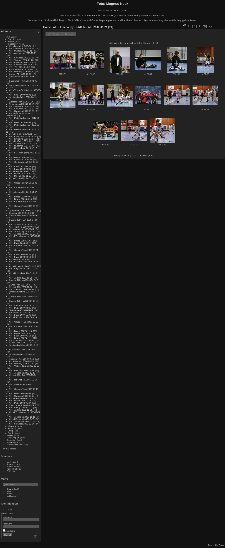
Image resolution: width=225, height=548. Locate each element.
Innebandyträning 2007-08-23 (23, 291)
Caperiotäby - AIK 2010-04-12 (23, 76)
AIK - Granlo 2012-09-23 (20, 159)
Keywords (11, 489)
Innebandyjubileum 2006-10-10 (23, 345)
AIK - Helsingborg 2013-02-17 (23, 148)
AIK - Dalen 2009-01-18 (20, 176)
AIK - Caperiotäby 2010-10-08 (23, 183)
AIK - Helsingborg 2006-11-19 (23, 380)
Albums (6, 31)
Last (151, 155)
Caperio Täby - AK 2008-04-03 (23, 220)
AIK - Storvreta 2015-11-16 (21, 48)
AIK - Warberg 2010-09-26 (21, 71)
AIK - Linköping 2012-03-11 (22, 141)
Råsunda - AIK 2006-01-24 (21, 405)
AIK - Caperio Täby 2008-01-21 (23, 261)
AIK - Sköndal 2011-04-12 (21, 64)
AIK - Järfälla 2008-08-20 (20, 224)
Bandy (11, 433)
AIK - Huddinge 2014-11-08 (22, 146)
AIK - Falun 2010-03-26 (20, 169)
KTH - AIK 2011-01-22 (19, 67)
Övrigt (10, 430)
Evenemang (12, 442)
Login (9, 509)
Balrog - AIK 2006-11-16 (20, 342)
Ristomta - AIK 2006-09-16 (21, 359)
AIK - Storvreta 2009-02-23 (21, 111)
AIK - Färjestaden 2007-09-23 (23, 317)
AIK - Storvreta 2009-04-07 (21, 106)
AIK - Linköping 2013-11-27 (22, 139)
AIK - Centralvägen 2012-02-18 (23, 162)
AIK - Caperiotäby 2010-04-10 (23, 187)
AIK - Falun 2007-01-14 (20, 336)
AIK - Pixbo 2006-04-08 (20, 393)
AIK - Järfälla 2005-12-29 (20, 410)
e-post (109, 20)
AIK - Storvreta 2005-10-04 (21, 424)
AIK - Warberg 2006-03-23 (21, 361)
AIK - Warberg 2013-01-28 (21, 60)
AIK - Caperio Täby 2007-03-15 (23, 326)
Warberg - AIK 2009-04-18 (21, 102)
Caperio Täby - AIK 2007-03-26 (23, 296)
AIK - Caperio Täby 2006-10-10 (23, 389)
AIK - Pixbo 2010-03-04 (20, 122)
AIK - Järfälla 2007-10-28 (20, 278)
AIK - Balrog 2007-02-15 (20, 331)
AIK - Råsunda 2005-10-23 (21, 419)
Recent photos (13, 464)
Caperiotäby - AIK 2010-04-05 (23, 81)
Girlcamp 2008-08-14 (19, 213)
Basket (11, 41)
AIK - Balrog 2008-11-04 (20, 241)
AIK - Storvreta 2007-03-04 (21, 305)
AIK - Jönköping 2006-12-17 (22, 373)
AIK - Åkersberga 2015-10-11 (22, 53)
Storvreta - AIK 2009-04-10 (21, 104)
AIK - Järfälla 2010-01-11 (20, 143)
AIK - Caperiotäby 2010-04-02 (23, 192)
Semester (11, 440)
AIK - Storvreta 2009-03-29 (21, 108)
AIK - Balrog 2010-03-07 (20, 196)
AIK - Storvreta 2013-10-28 (21, 57)
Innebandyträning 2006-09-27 (23, 354)
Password (7, 524)
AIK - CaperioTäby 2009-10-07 (23, 201)
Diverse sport (13, 437)
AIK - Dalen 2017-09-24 (20, 46)
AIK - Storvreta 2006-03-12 (21, 396)
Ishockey (12, 426)
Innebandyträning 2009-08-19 (23, 97)
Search (10, 491)
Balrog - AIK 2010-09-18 (20, 74)
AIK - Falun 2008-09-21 (20, 243)
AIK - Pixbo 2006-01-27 (20, 403)
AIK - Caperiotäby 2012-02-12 (23, 178)
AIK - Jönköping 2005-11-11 (22, 417)
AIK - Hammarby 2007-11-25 (22, 266)
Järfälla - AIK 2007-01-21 (21, 310)
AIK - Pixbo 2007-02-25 (20, 308)
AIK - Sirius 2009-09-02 (20, 95)
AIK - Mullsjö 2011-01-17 (20, 134)
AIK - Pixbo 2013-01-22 (20, 62)
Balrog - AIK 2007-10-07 (20, 285)
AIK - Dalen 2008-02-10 (20, 259)
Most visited (12, 462)
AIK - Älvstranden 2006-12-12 (23, 384)
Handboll (12, 428)
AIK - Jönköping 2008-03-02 (22, 234)
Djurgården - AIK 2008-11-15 (22, 210)
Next (145, 155)
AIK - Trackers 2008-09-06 (21, 227)
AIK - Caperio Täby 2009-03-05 (23, 206)
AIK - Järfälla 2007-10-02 (20, 287)
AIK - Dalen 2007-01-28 (20, 333)
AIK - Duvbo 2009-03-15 (20, 199)
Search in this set (63, 34)
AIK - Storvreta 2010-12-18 (21, 69)
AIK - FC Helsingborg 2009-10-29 (24, 152)
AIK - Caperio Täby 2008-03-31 (23, 250)
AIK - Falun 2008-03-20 (20, 254)
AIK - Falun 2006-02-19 (20, 398)
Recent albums (14, 466)
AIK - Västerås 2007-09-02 (21, 289)
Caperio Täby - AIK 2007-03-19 (23, 301)
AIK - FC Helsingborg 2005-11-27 (24, 412)
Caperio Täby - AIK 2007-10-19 (23, 280)
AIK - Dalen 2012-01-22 (20, 173)
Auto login (9, 531)
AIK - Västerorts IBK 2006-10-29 (24, 366)
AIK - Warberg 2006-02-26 (21, 363)
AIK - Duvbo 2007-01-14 (20, 338)
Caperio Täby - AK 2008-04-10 (23, 215)
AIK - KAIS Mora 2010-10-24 (22, 136)
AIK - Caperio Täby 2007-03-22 (23, 322)
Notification (12, 496)
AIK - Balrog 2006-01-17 (20, 407)
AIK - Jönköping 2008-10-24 (22, 231)
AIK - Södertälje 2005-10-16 (22, 421)
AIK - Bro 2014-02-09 (19, 157)
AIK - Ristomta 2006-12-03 (21, 370)
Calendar (11, 471)
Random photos (14, 469)
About (9, 493)
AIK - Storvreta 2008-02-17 (21, 229)
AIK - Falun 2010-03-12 (20, 171)
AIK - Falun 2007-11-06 (20, 315)
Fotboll (11, 39)
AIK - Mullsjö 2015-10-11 (20, 51)
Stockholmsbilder (15, 444)
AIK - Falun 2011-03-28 (20, 166)
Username (7, 517)
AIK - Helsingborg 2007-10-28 (23, 273)
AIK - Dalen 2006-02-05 (20, 400)
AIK (8, 37)
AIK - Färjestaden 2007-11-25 (23, 268)
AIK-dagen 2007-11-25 (19, 312)
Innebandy (13, 44)
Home (47, 27)
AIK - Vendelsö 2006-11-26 (21, 340)
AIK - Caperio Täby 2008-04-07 (23, 245)
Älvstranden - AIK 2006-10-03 (23, 349)
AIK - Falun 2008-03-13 (20, 257)
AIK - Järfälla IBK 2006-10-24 (22, 375)
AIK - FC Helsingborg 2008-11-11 (24, 236)
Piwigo (221, 545)
